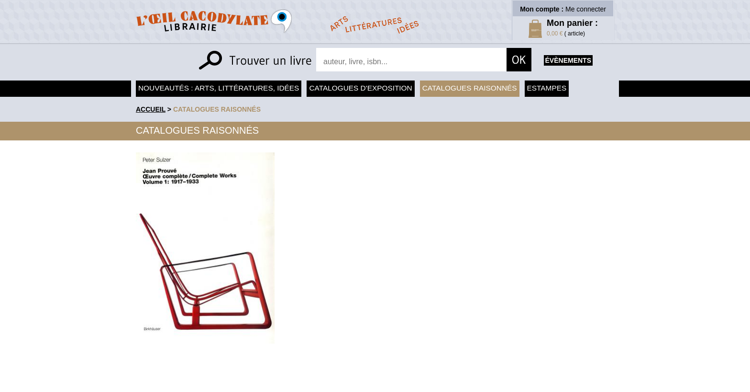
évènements (568, 60)
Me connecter (585, 9)
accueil (150, 109)
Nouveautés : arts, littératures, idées (218, 88)
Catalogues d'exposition (360, 88)
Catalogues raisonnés (469, 88)
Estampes (547, 88)
